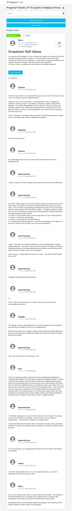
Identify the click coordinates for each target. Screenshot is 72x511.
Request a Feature (36, 20)
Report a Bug (36, 25)
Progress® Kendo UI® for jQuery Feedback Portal (33, 7)
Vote (59, 46)
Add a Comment (15, 72)
